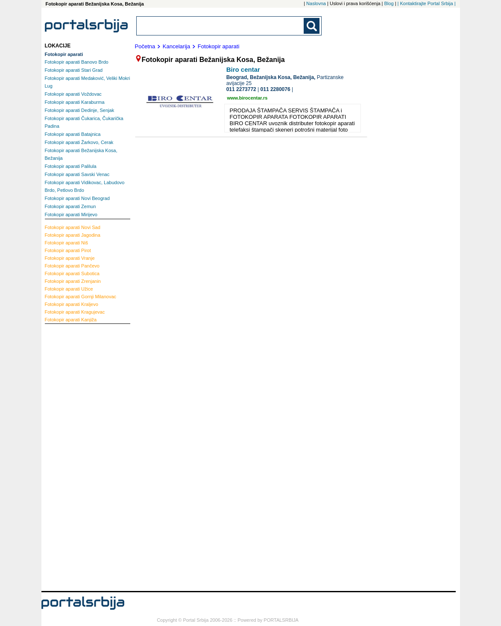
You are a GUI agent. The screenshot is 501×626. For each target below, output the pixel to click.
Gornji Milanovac (81, 296)
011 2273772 (241, 89)
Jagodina (72, 235)
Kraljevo (71, 304)
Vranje (70, 258)
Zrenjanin (73, 281)
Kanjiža (71, 319)
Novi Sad (72, 227)
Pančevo (72, 265)
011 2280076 (275, 89)
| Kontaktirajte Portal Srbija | (427, 3)
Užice (69, 288)
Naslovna (316, 3)
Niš (66, 242)
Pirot (68, 250)
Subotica (72, 273)
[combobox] (221, 26)
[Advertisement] (79, 456)
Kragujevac (75, 311)
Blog (389, 3)
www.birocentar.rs (247, 97)
